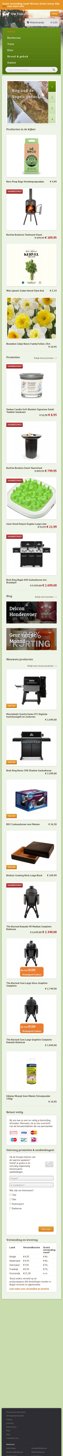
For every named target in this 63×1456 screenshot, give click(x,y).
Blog (8, 1434)
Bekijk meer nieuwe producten (40, 666)
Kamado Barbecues (39, 1448)
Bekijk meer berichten (44, 597)
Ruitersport (18, 1203)
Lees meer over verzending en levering (29, 1288)
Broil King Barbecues (14, 1452)
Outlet (11, 62)
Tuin (10, 44)
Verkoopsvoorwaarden (15, 1416)
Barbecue (14, 37)
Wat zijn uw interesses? (21, 1190)
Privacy (9, 1419)
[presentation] (32, 1219)
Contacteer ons (12, 1438)
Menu (54, 14)
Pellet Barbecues (38, 1452)
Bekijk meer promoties (44, 358)
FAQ (8, 1430)
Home (11, 31)
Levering (9, 1423)
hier (4, 6)
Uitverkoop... (11, 1448)
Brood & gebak (17, 56)
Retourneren (11, 1427)
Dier (10, 50)
